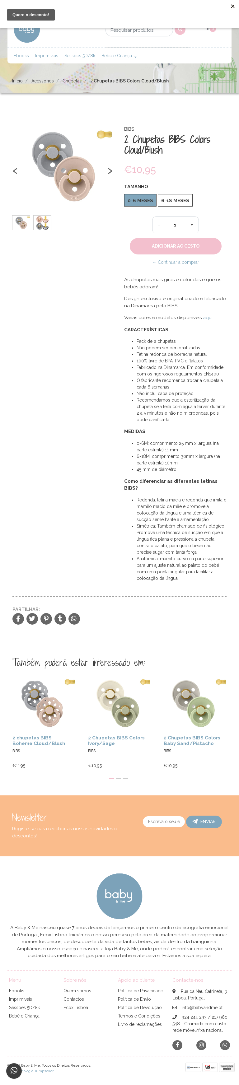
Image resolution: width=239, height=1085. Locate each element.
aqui (208, 317)
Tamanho (136, 186)
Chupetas (72, 80)
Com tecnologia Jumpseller (30, 1071)
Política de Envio (134, 999)
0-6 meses (140, 200)
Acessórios (42, 80)
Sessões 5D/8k (79, 55)
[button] (111, 778)
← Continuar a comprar (175, 262)
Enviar (204, 821)
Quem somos (77, 990)
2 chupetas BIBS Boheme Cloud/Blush (38, 740)
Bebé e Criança (116, 55)
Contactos (73, 999)
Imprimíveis (46, 55)
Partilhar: (26, 609)
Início (17, 80)
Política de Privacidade (140, 990)
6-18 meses (175, 200)
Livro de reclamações (140, 1024)
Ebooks (21, 55)
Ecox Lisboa (75, 1007)
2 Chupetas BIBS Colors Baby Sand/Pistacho (192, 740)
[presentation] (15, 173)
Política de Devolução (140, 1007)
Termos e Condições (139, 1015)
